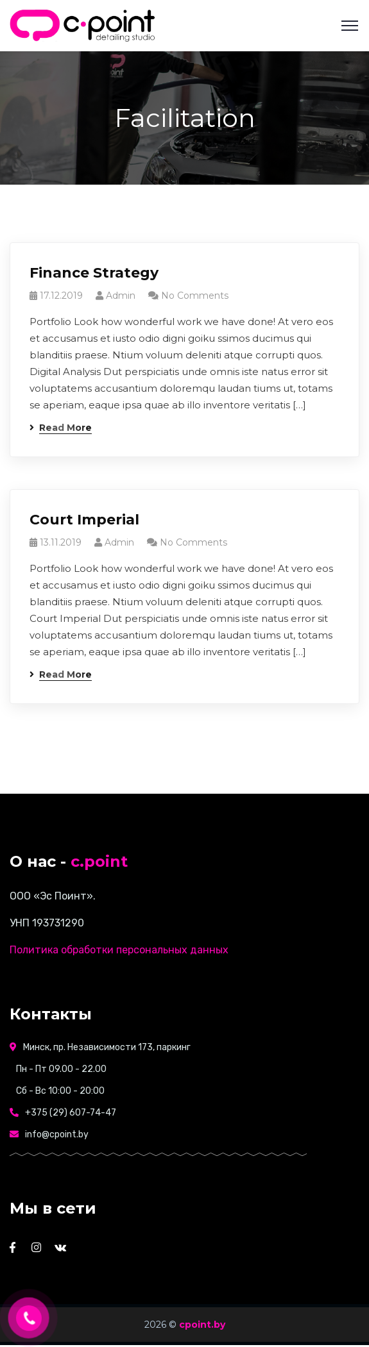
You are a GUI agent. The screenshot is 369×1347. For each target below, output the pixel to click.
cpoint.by (202, 1324)
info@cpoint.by (57, 1134)
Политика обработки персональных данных (119, 950)
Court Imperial (84, 519)
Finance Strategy (94, 272)
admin (120, 295)
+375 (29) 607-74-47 (70, 1112)
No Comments (194, 295)
